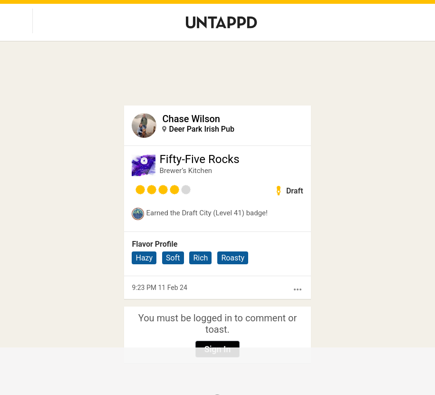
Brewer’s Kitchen (185, 170)
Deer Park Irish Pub (201, 129)
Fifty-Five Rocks (199, 159)
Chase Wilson (191, 119)
